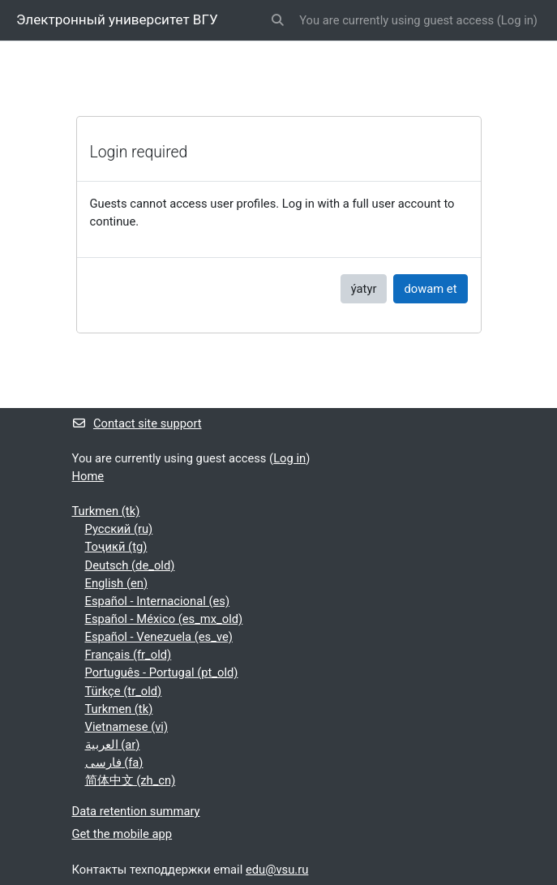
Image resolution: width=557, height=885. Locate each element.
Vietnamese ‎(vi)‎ (127, 727)
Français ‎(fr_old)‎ (128, 654)
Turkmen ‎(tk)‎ (106, 511)
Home (88, 476)
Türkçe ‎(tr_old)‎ (123, 691)
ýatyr (364, 288)
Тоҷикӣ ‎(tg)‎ (116, 546)
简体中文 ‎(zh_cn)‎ (130, 780)
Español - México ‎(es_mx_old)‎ (164, 619)
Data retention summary (136, 811)
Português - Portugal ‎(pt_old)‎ (161, 672)
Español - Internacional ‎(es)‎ (157, 601)
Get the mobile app (122, 834)
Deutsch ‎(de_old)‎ (130, 565)
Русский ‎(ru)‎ (119, 529)
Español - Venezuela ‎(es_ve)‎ (159, 636)
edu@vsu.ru (277, 869)
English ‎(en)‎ (116, 583)
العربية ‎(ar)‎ (112, 744)
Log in (517, 20)
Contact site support (137, 423)
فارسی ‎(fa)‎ (114, 762)
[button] (278, 20)
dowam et (430, 288)
